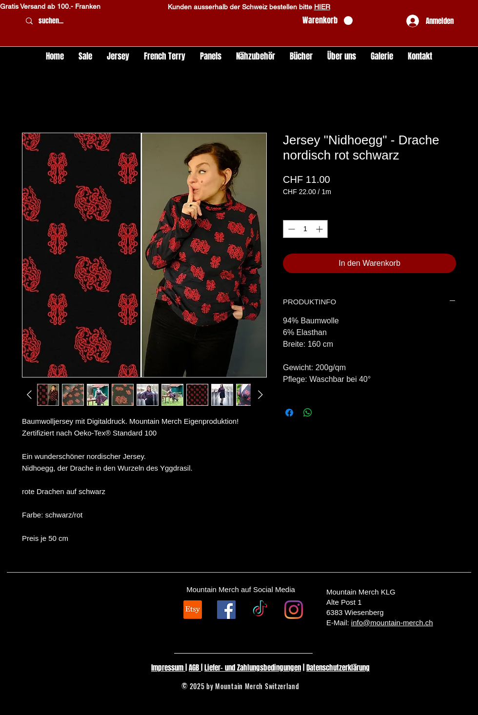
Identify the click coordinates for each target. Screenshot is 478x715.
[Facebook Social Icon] (226, 609)
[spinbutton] (305, 229)
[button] (327, 20)
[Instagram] (293, 609)
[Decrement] (290, 229)
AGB (195, 667)
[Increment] (320, 229)
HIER (322, 7)
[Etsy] (192, 609)
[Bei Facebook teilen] (289, 412)
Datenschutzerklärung (338, 667)
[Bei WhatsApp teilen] (308, 412)
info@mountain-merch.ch (392, 622)
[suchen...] (158, 21)
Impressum (168, 667)
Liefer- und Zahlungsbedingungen (252, 667)
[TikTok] (260, 609)
